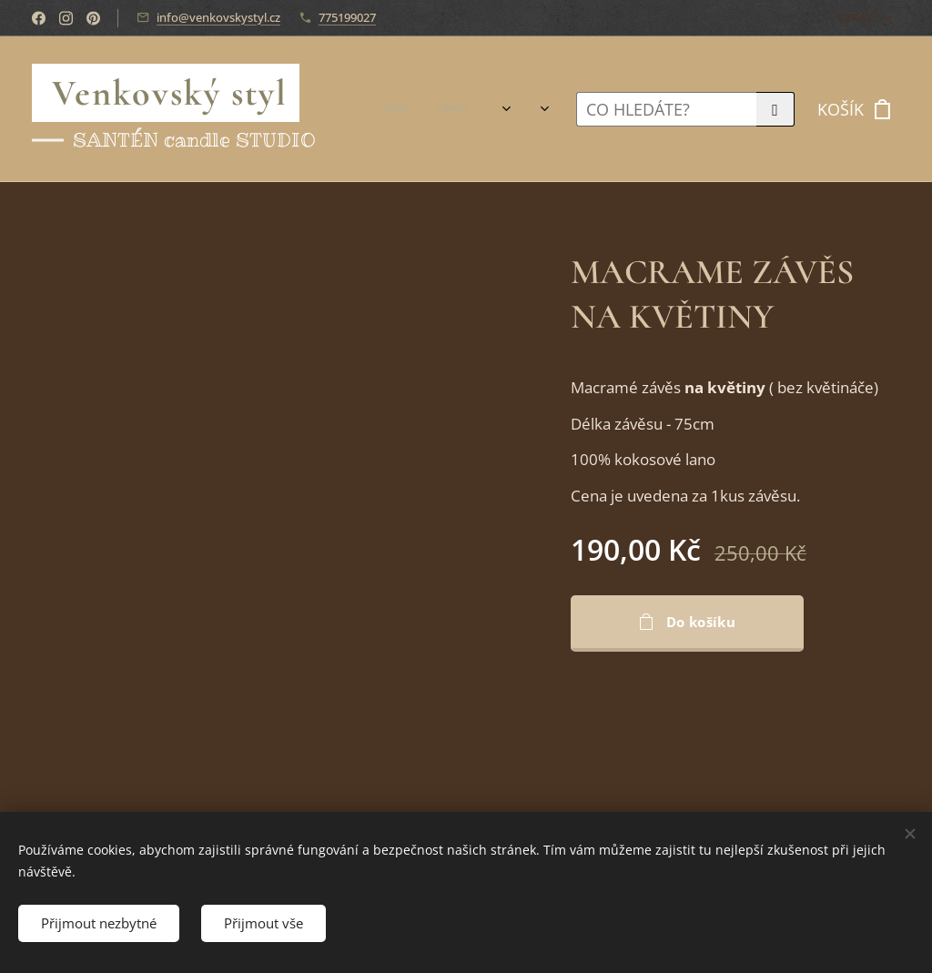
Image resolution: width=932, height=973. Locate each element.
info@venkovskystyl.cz (218, 17)
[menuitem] (422, 109)
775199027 (347, 17)
